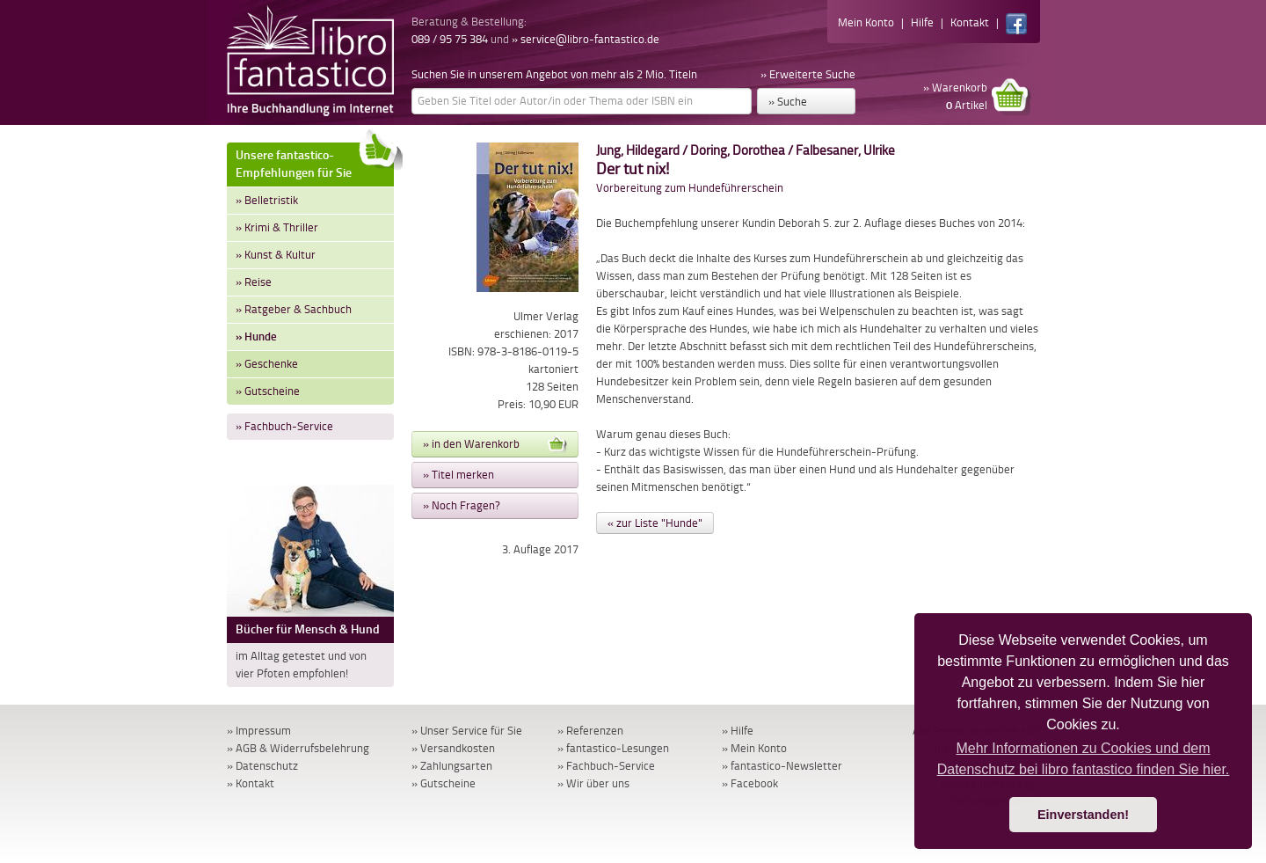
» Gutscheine (268, 391)
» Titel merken (458, 474)
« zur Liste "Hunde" (655, 523)
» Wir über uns (593, 783)
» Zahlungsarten (451, 765)
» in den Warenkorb (495, 444)
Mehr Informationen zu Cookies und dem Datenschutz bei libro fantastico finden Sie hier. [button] (1083, 759)
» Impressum (259, 730)
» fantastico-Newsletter (782, 765)
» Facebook (750, 783)
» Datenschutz (262, 765)
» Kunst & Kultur (276, 254)
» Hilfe (737, 730)
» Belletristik (267, 200)
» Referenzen (590, 730)
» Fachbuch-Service (284, 426)
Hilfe (922, 22)
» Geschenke (267, 363)
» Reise (254, 282)
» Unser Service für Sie (466, 730)
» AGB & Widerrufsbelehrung (298, 748)
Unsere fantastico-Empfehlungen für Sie (315, 161)
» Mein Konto (754, 748)
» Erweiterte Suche (807, 74)
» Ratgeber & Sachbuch (294, 309)
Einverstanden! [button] (1083, 815)
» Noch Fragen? (461, 505)
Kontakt (969, 22)
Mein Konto (866, 22)
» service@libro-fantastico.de (585, 39)
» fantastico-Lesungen (613, 748)
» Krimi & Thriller (277, 227)
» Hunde (256, 336)
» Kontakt (250, 783)
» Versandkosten (453, 748)
